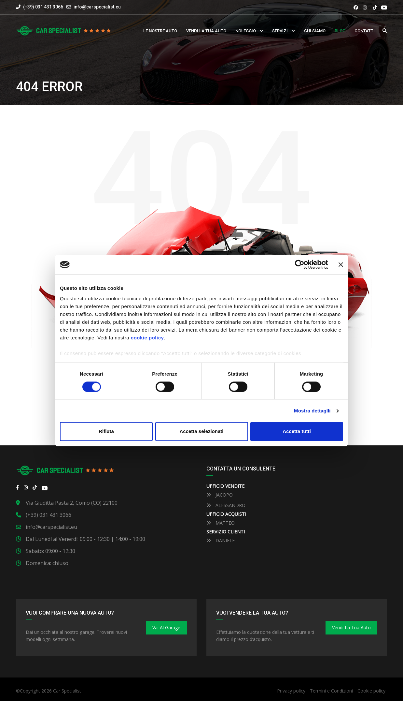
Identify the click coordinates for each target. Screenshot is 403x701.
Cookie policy (371, 691)
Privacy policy (291, 691)
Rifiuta (106, 431)
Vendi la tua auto (206, 30)
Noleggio (245, 30)
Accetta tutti (297, 431)
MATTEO (220, 523)
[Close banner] (341, 264)
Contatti (364, 30)
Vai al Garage (166, 627)
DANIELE (220, 540)
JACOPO (219, 495)
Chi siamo (315, 30)
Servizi (280, 30)
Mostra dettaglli (312, 410)
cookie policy (147, 337)
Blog (340, 30)
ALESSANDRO (225, 505)
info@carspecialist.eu (97, 6)
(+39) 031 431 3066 (39, 6)
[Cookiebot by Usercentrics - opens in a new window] (299, 264)
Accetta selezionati (201, 431)
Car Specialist (67, 691)
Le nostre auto (160, 30)
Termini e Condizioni (331, 691)
